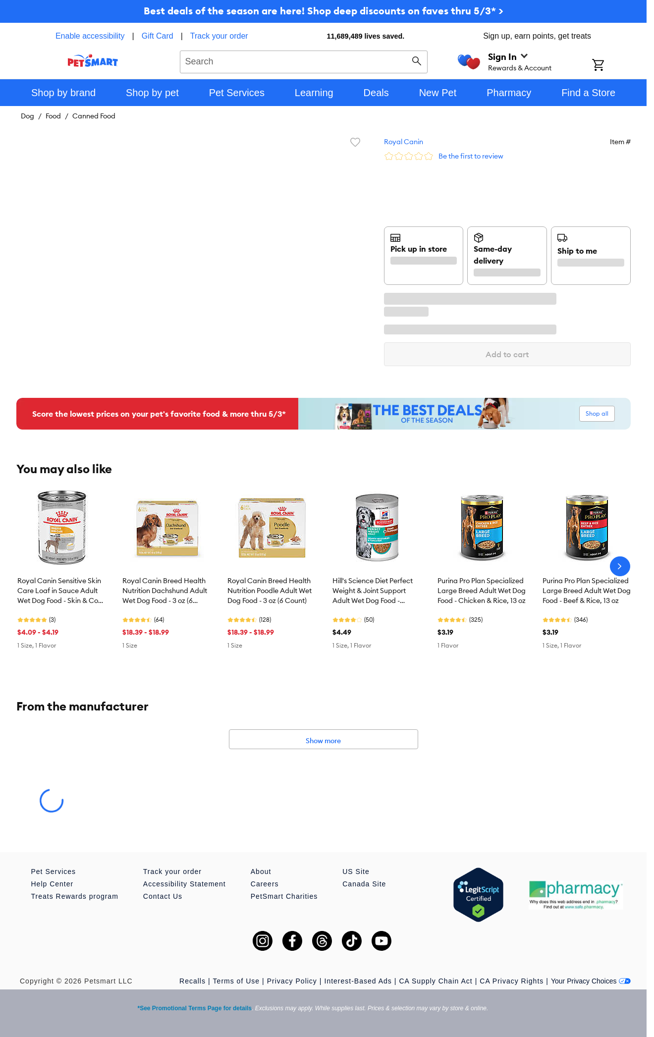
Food (53, 115)
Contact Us (162, 896)
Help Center (52, 884)
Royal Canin (403, 141)
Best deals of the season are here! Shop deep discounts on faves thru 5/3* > (323, 10)
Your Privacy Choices (591, 981)
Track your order (219, 36)
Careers (265, 884)
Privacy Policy (292, 981)
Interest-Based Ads (358, 981)
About (261, 871)
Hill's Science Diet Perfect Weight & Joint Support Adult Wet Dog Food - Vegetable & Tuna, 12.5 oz (373, 591)
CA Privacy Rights (512, 981)
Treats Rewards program (74, 896)
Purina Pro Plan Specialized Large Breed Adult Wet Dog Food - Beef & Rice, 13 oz (587, 590)
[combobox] (304, 60)
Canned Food (93, 115)
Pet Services (53, 871)
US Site (355, 871)
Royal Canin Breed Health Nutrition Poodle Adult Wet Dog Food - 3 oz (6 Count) (269, 590)
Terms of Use (236, 981)
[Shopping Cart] (611, 66)
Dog (27, 115)
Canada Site (364, 884)
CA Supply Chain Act (435, 981)
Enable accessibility (90, 36)
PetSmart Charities (284, 896)
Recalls (192, 981)
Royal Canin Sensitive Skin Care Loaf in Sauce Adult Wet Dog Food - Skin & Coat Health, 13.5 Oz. (61, 591)
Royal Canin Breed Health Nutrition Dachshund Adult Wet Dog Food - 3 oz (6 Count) (164, 591)
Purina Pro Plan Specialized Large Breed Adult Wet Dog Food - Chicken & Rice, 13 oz (481, 590)
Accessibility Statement (184, 884)
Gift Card (157, 36)
